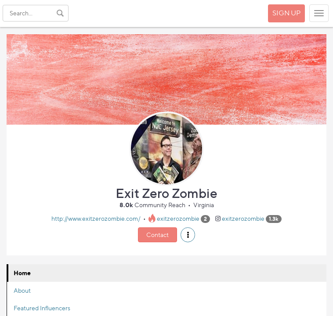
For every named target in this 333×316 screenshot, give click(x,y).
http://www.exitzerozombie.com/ (96, 218)
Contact (157, 234)
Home (22, 272)
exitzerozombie (178, 218)
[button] (188, 234)
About (22, 290)
